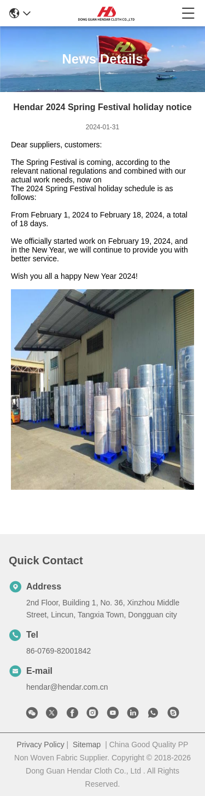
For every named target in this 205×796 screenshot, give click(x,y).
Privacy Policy (41, 744)
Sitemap (87, 744)
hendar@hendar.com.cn (67, 687)
